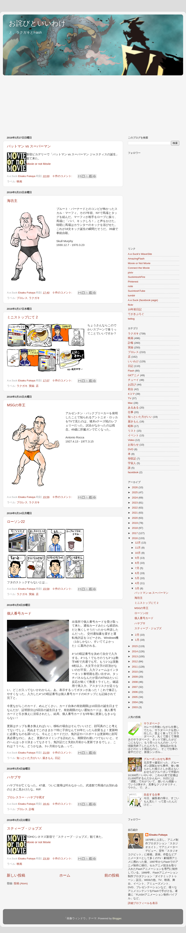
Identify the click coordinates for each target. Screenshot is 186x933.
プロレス (22, 298)
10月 (138, 552)
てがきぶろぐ (136, 314)
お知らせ (133, 444)
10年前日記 (135, 309)
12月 (138, 542)
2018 (135, 527)
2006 (135, 692)
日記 (57, 758)
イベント (133, 435)
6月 (137, 573)
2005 (135, 697)
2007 (135, 687)
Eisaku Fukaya (158, 834)
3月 (137, 588)
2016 (135, 538)
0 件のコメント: (63, 176)
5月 (137, 578)
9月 (137, 557)
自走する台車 (152, 794)
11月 (138, 547)
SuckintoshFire (136, 277)
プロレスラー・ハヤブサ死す (26, 797)
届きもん (47, 758)
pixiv (130, 272)
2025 (135, 492)
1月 (137, 639)
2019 (135, 522)
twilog (131, 318)
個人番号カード (19, 613)
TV (129, 398)
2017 (135, 533)
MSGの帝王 (16, 405)
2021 (135, 512)
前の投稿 (111, 875)
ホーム (64, 875)
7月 (137, 568)
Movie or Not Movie (139, 263)
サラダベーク (152, 723)
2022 (135, 507)
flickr (130, 304)
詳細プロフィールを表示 (143, 903)
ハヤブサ (14, 777)
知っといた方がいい (29, 758)
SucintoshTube (136, 290)
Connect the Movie (139, 267)
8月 (137, 562)
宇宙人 (132, 463)
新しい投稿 (16, 875)
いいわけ (133, 361)
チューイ (133, 379)
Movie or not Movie (38, 163)
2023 (135, 502)
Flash (131, 370)
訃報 (31, 809)
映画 (19, 181)
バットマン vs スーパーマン (29, 146)
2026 (135, 487)
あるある (133, 407)
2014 (135, 651)
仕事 (130, 412)
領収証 (132, 458)
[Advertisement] (68, 104)
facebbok (133, 472)
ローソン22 (16, 522)
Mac (130, 402)
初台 (130, 389)
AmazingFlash (136, 258)
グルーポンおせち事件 (157, 759)
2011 (135, 666)
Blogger (116, 918)
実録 (31, 385)
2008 (135, 681)
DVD (130, 449)
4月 (137, 583)
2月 (137, 634)
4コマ (131, 393)
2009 (135, 676)
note (130, 286)
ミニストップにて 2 (22, 317)
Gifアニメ (133, 375)
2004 (135, 702)
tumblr (131, 295)
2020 (135, 517)
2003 (135, 707)
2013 (135, 656)
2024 (135, 497)
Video (131, 440)
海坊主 (12, 201)
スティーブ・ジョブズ (24, 828)
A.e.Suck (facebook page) (143, 300)
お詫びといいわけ (37, 23)
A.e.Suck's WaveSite (140, 254)
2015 (135, 646)
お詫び (132, 384)
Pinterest (133, 281)
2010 (135, 671)
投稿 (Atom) (21, 883)
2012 (135, 661)
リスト (132, 430)
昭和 (130, 426)
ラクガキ (34, 298)
